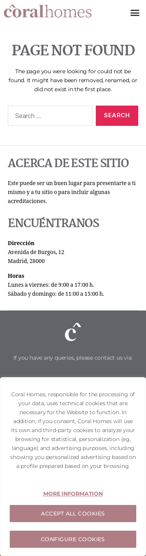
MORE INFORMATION (73, 493)
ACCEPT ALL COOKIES (73, 513)
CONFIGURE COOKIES (73, 539)
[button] (135, 12)
